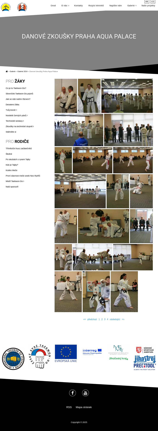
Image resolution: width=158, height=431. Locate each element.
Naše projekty (148, 6)
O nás (65, 6)
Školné (9, 154)
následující (115, 319)
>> (123, 319)
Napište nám (115, 6)
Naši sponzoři (12, 186)
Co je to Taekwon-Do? (16, 88)
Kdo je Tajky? (12, 165)
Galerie (132, 6)
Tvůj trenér (11, 110)
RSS (69, 407)
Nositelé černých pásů (16, 115)
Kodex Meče (11, 170)
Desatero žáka (12, 104)
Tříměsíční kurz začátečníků (19, 148)
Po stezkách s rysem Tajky (18, 159)
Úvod (53, 6)
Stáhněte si (11, 132)
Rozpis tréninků (96, 6)
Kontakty (78, 6)
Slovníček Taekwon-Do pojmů (19, 93)
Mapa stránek (84, 407)
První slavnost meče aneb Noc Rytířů (23, 176)
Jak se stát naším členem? (18, 99)
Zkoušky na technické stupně (20, 126)
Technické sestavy (15, 121)
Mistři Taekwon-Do (15, 181)
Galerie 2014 (22, 71)
